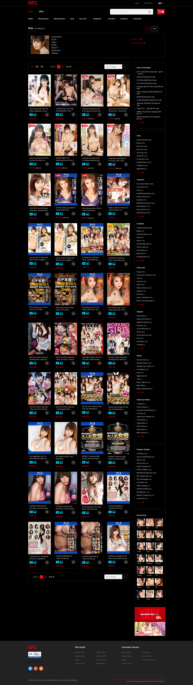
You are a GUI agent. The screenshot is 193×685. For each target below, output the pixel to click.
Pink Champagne (144, 479)
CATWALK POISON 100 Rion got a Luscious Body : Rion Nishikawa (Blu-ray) (39, 507)
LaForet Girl (143, 463)
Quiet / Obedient (145, 297)
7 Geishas (141, 404)
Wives (141, 285)
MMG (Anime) (142, 433)
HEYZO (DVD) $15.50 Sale (146, 77)
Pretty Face (142, 159)
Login (137, 3)
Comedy (141, 345)
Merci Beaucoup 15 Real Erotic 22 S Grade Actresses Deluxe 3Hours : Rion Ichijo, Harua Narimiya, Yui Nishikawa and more (66, 309)
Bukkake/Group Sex (146, 203)
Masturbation (143, 206)
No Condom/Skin (145, 184)
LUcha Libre (142, 498)
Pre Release (43, 19)
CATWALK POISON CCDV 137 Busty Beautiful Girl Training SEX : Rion (91, 159)
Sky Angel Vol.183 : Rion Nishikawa (64, 458)
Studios (124, 19)
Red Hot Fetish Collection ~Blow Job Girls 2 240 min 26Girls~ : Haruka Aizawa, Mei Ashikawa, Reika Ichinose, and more (65, 358)
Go (125, 66)
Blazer (140, 231)
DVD (30, 11)
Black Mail (141, 385)
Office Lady (142, 247)
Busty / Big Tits (143, 382)
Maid (140, 237)
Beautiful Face (144, 162)
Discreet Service (148, 660)
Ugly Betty (142, 169)
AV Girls (111, 19)
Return (124, 660)
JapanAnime (142, 423)
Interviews (142, 341)
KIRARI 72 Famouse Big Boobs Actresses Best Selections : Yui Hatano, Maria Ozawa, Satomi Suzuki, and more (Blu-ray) (91, 457)
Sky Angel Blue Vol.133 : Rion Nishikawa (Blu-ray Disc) (38, 457)
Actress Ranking (138, 43)
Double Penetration (145, 193)
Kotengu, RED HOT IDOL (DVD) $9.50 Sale (150, 88)
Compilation (142, 369)
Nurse (141, 241)
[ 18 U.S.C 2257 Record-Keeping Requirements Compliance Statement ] (138, 679)
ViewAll (140, 172)
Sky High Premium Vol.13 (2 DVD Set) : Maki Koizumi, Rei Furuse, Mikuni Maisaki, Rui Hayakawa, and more (92, 358)
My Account (146, 656)
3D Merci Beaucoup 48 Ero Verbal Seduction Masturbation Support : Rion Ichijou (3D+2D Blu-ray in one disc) (65, 209)
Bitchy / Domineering (146, 301)
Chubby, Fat (142, 165)
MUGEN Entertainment (146, 473)
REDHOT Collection (145, 495)
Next (68, 67)
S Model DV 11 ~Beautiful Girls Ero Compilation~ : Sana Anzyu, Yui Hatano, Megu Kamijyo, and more (39, 557)
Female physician (144, 244)
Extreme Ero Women (146, 275)
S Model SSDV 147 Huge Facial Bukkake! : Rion (65, 110)
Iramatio (141, 200)
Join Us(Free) (101, 660)
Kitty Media (142, 429)
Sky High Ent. (143, 492)
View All (140, 123)
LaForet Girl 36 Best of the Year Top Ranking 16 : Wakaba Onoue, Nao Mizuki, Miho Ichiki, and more (118, 408)
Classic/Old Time (144, 319)
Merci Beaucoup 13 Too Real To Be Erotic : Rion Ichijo (117, 309)
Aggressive (142, 376)
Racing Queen (143, 257)
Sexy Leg (142, 153)
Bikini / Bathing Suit (145, 389)
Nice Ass (142, 149)
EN (161, 3)
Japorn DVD (79, 652)
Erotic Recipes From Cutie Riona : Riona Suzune (91, 508)
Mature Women (144, 288)
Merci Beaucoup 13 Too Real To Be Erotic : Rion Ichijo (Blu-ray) (90, 308)
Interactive (142, 316)
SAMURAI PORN (144, 489)
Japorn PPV (100, 652)
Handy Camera (143, 197)
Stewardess (142, 250)
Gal (140, 278)
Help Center (149, 3)
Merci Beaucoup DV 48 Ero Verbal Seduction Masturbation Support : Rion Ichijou (92, 209)
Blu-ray (82, 19)
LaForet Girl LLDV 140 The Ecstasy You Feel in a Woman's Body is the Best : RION (39, 159)
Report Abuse (127, 656)
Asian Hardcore (144, 335)
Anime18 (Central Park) (146, 410)
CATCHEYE (142, 482)
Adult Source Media (145, 417)
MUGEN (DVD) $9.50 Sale (146, 97)
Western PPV (101, 656)
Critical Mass (142, 420)
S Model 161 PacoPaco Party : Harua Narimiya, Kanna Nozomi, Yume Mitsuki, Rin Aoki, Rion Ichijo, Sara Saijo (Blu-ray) (91, 258)
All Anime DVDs (144, 363)
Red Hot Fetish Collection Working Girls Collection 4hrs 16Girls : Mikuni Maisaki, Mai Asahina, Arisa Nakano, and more (118, 358)
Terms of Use (80, 663)
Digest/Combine (144, 322)
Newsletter (100, 663)
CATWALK (142, 454)
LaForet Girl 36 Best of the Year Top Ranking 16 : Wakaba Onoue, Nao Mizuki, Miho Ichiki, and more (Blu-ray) (92, 407)
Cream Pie (142, 187)
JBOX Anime (142, 426)
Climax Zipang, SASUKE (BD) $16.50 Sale (149, 93)
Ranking (97, 19)
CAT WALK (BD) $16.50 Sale (146, 80)
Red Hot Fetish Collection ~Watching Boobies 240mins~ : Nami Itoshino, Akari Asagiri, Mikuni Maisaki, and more (65, 408)
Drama (141, 332)
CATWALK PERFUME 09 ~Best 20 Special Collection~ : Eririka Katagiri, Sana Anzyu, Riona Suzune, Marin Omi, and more (92, 557)
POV (140, 338)
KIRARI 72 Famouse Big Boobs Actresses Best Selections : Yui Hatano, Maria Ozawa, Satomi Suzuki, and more (117, 458)
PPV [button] (154, 29)
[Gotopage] (113, 66)
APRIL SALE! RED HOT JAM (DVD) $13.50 (148, 118)
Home (30, 19)
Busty (141, 143)
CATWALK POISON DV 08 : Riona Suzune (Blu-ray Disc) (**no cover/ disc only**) (118, 557)
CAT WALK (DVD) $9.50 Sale (147, 83)
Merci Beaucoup (144, 476)
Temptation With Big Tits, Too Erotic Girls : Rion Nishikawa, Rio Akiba (117, 159)
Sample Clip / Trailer (145, 366)
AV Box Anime (143, 407)
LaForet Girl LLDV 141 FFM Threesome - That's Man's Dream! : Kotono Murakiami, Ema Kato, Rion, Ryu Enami (118, 110)
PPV (41, 11)
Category (137, 19)
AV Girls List (136, 39)
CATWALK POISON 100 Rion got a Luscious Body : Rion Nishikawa (65, 507)
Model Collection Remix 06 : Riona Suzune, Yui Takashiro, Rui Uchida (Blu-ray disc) (118, 209)
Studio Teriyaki (144, 466)
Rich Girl (141, 294)
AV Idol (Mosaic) (143, 329)
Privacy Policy (127, 663)
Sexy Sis (141, 281)
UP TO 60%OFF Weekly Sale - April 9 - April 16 (150, 73)
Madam (141, 291)
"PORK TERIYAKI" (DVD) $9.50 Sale (149, 100)
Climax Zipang (143, 486)
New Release (59, 19)
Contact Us (146, 652)
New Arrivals (143, 360)
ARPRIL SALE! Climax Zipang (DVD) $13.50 (149, 113)
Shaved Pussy (143, 213)
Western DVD (80, 656)
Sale (72, 19)
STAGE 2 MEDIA (144, 470)
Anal (140, 190)
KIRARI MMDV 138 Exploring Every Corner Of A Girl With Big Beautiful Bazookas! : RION (65, 159)
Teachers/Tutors (144, 234)
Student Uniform (144, 228)
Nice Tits (142, 146)
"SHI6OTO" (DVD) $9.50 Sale (148, 108)
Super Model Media (145, 457)
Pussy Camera (143, 209)
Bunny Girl (141, 253)
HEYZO (141, 460)
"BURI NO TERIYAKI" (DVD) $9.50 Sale (148, 104)
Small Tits (142, 156)
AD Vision (141, 413)
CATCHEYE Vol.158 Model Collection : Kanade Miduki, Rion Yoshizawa (39, 209)
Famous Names (144, 140)
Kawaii (141, 272)
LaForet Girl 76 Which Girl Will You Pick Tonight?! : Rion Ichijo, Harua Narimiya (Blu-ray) (39, 258)
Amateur (141, 325)
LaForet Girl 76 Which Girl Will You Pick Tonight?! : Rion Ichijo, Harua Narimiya (65, 259)
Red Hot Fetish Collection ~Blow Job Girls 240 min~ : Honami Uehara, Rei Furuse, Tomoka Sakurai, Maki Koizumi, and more (39, 408)
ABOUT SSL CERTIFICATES (34, 661)
